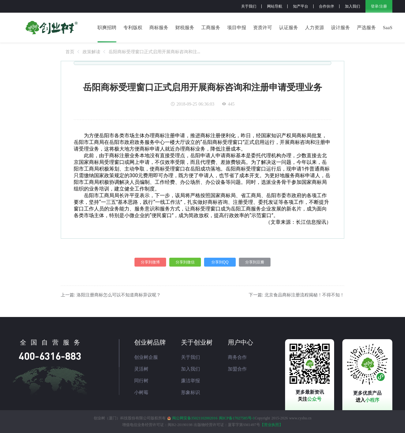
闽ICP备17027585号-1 (237, 418)
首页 (69, 51)
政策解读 (91, 51)
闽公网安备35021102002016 (195, 418)
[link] (69, 51)
